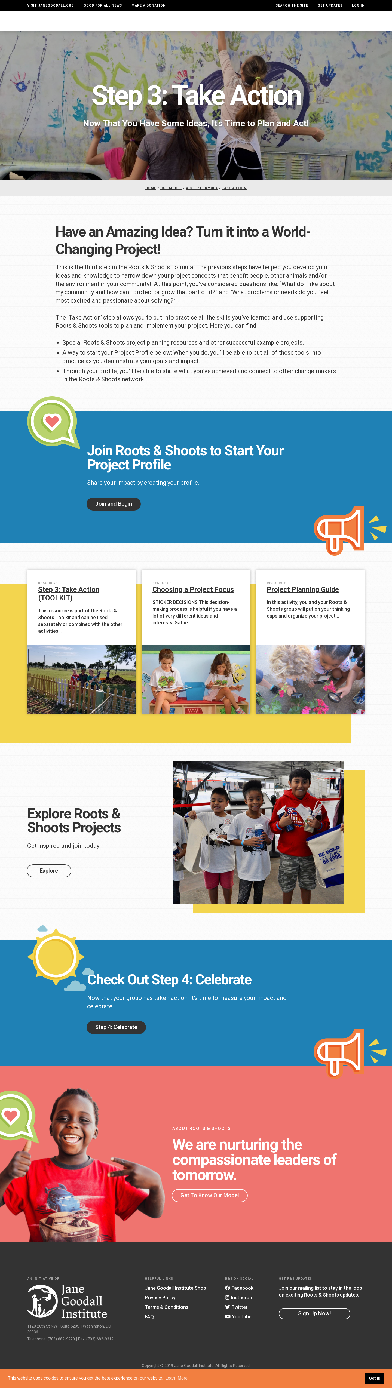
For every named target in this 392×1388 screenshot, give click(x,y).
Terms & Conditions (166, 1322)
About (118, 26)
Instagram (239, 1312)
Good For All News (103, 5)
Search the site (292, 5)
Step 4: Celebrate (116, 1042)
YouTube (238, 1331)
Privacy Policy (160, 1312)
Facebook (239, 1303)
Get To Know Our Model (209, 1210)
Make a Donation (148, 5)
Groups (306, 26)
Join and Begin (113, 518)
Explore (49, 885)
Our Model (237, 26)
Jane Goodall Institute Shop (175, 1303)
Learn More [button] (176, 1378)
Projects (274, 26)
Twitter (236, 1322)
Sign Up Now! (314, 1328)
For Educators (194, 26)
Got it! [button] (374, 1378)
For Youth (149, 26)
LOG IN (358, 5)
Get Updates (330, 5)
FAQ (149, 1331)
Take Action (345, 26)
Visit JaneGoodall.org (50, 5)
